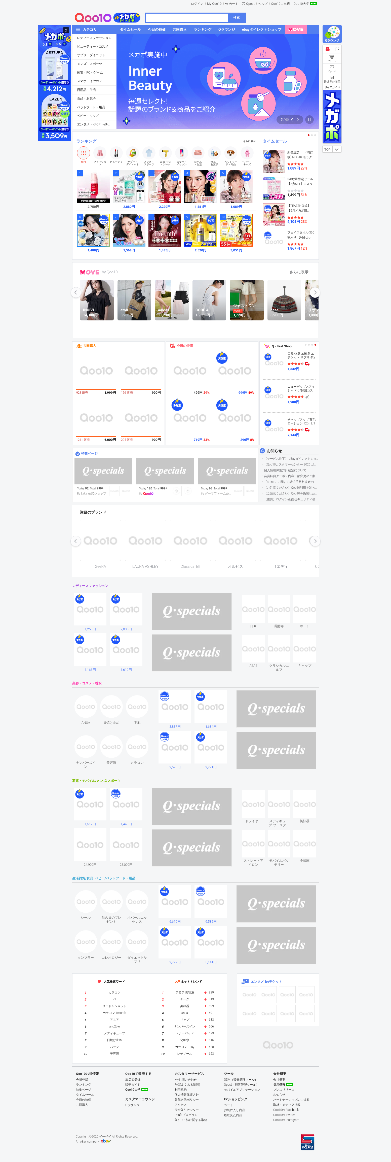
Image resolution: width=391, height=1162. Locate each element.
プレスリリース (283, 1089)
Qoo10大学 (301, 4)
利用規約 (181, 1089)
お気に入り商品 (234, 1110)
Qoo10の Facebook (286, 1110)
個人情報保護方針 (187, 1095)
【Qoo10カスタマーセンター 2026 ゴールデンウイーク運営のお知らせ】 (291, 464)
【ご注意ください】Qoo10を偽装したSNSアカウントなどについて (291, 493)
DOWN (337, 149)
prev (76, 292)
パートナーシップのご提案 (291, 1100)
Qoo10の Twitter (284, 1115)
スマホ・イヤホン (89, 81)
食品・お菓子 (86, 98)
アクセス (181, 1105)
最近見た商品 (233, 1115)
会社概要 (279, 1079)
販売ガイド (132, 1084)
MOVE (89, 272)
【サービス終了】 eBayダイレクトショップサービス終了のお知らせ (291, 458)
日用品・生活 (86, 90)
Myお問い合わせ (186, 1079)
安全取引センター (187, 1110)
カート (234, 4)
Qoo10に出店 (280, 4)
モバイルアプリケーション (242, 1089)
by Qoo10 (110, 272)
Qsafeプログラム (186, 1115)
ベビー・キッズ (88, 116)
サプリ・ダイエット (91, 55)
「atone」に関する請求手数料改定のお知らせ (291, 482)
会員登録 (82, 1079)
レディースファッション (94, 38)
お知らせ (274, 451)
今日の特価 (185, 346)
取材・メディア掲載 (286, 1105)
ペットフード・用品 (91, 107)
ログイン (197, 4)
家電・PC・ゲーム (90, 72)
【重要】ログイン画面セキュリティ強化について (291, 499)
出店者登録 (132, 1079)
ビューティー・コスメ (92, 46)
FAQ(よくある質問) (187, 1084)
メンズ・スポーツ (89, 64)
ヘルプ (263, 4)
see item (257, 599)
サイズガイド (332, 87)
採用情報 (279, 1084)
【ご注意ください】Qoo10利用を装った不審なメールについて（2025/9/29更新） (291, 487)
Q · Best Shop (282, 346)
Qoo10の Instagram (286, 1120)
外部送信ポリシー (187, 1100)
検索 (236, 17)
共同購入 (89, 346)
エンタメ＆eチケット (266, 981)
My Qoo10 (214, 4)
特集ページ (89, 453)
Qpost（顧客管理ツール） (241, 1084)
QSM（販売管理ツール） (241, 1079)
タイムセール (275, 141)
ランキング (86, 141)
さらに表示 (249, 141)
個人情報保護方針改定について (285, 470)
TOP (327, 149)
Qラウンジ (132, 1105)
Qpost (250, 4)
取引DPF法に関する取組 (191, 1120)
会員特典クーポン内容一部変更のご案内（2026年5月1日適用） (291, 476)
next (315, 292)
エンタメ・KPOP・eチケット (96, 124)
